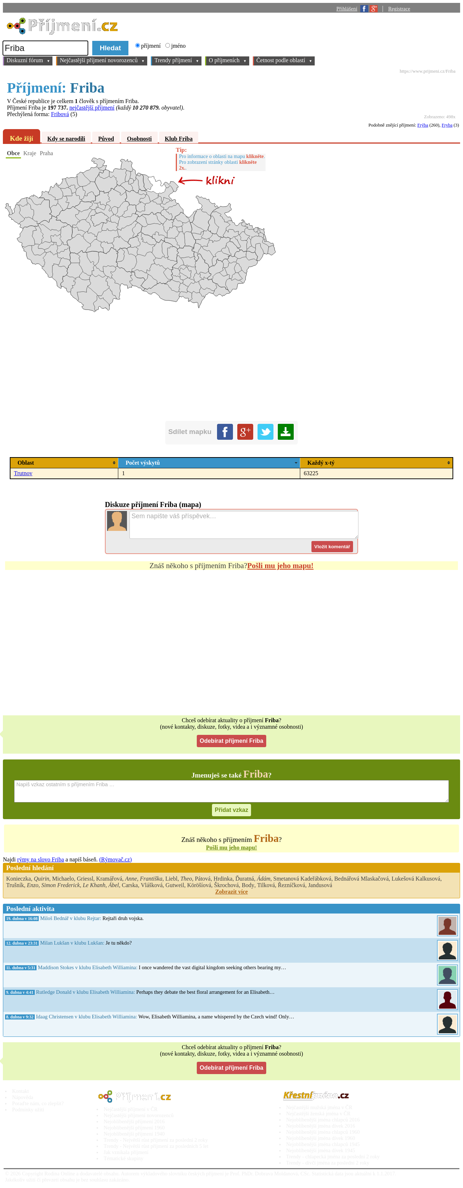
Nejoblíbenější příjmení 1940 (134, 1134)
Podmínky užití (28, 1109)
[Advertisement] (220, 647)
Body (248, 885)
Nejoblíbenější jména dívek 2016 (320, 1126)
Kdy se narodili (66, 139)
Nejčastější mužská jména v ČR (319, 1107)
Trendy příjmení (176, 61)
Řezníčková (291, 885)
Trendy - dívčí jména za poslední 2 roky (327, 1163)
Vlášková (151, 885)
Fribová (60, 114)
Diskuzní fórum (28, 61)
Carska (130, 885)
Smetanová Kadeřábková (302, 879)
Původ (106, 139)
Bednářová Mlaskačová (361, 879)
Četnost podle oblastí (284, 61)
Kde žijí (21, 138)
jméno (178, 46)
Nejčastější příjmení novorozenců (102, 61)
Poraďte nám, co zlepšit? (38, 1103)
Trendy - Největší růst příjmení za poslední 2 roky (156, 1140)
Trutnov (23, 473)
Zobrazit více (231, 892)
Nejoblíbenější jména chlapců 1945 (323, 1144)
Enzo (32, 885)
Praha (46, 153)
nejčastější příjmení (92, 108)
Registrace (399, 9)
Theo (186, 879)
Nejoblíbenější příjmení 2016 (134, 1121)
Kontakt (20, 1091)
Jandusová (320, 885)
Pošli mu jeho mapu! (280, 565)
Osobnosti (139, 139)
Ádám (263, 879)
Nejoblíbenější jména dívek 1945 (320, 1150)
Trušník (15, 885)
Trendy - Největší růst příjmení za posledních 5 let (156, 1146)
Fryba (447, 125)
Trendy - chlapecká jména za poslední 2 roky (333, 1156)
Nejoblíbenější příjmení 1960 (134, 1127)
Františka (151, 879)
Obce (13, 153)
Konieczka (18, 879)
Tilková (266, 885)
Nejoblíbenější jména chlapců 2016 (323, 1120)
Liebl (171, 879)
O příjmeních (227, 61)
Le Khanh (94, 885)
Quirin (41, 879)
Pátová (203, 879)
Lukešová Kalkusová (416, 879)
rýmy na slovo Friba (40, 859)
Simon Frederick (60, 885)
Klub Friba (179, 139)
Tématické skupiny (124, 1158)
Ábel (113, 885)
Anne (131, 879)
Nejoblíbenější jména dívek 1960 (320, 1138)
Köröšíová (199, 885)
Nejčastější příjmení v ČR (131, 1109)
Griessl (85, 879)
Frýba (422, 125)
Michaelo (63, 879)
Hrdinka (222, 879)
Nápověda (22, 1097)
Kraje (30, 153)
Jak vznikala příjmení (126, 1152)
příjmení (151, 46)
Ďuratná (244, 879)
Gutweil (175, 885)
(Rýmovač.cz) (115, 859)
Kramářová (109, 879)
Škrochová (226, 885)
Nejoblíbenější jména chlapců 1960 (323, 1132)
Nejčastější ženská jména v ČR (318, 1113)
